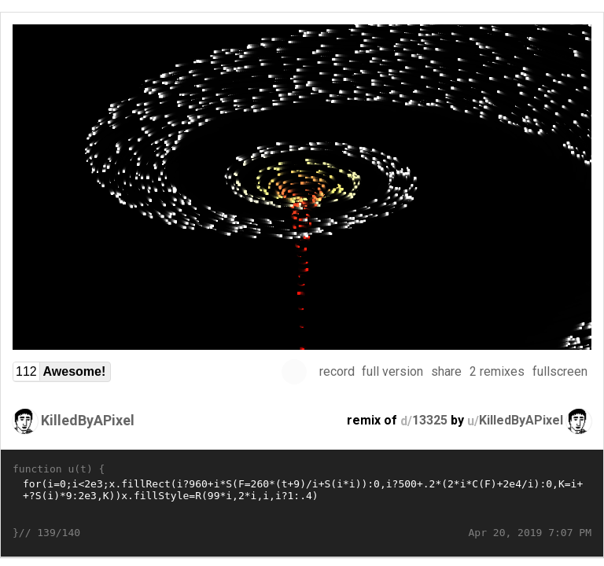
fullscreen (559, 371)
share (446, 371)
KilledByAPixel (87, 420)
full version (392, 371)
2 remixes (497, 371)
